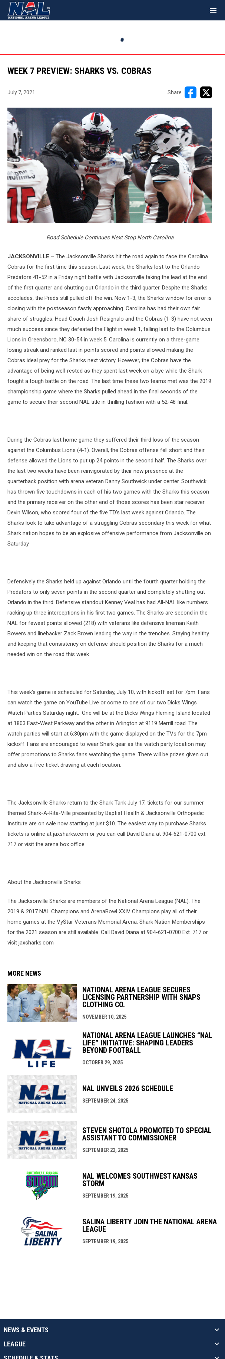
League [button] (15, 1344)
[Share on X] (206, 92)
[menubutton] (213, 10)
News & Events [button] (26, 1330)
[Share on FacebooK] (190, 92)
